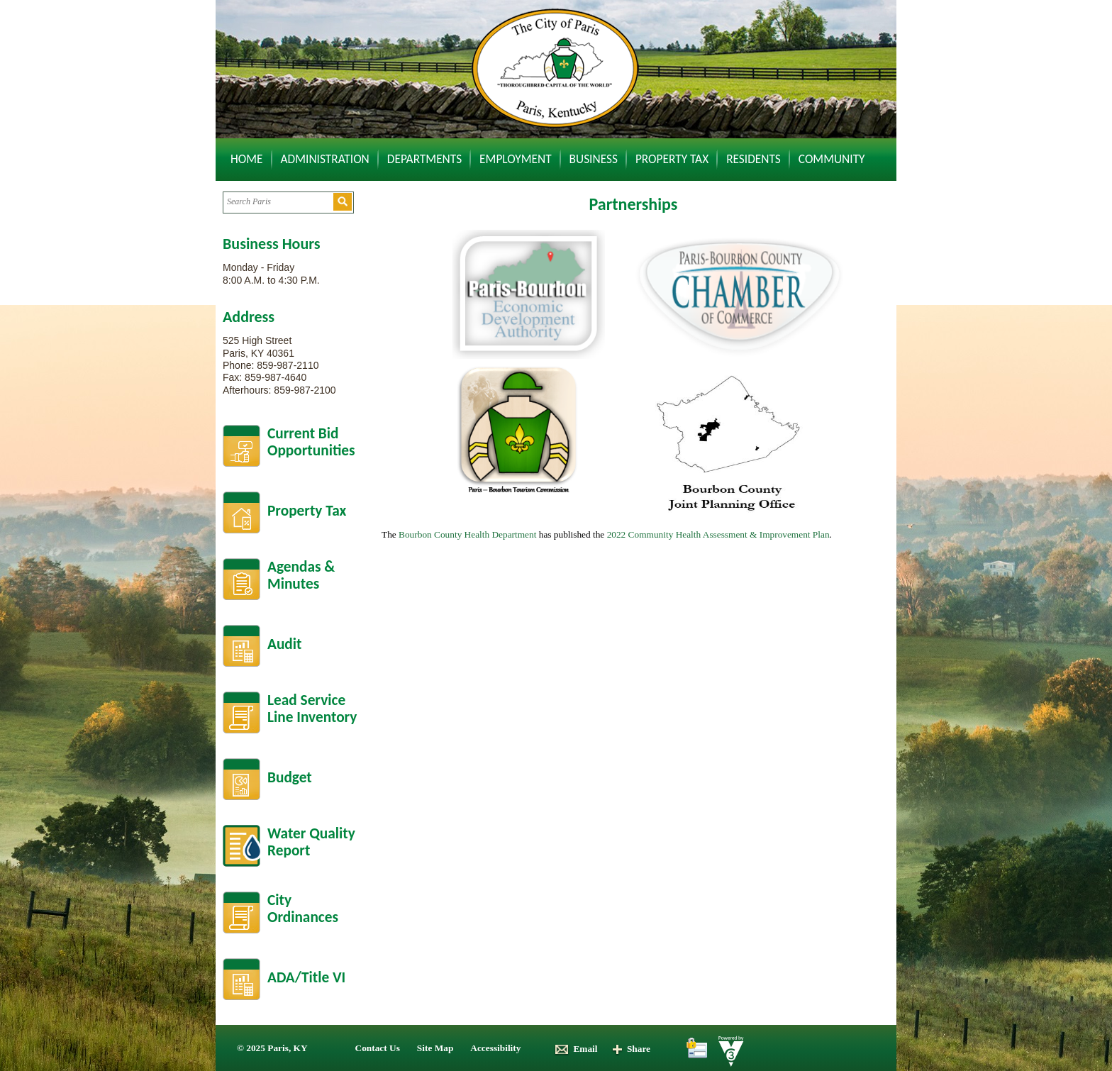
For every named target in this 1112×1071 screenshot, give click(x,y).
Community (832, 159)
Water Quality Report (311, 842)
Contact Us (377, 1048)
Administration (325, 159)
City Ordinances (302, 909)
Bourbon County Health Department (467, 534)
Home (246, 159)
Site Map (435, 1048)
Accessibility (495, 1048)
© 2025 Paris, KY (272, 1048)
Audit (284, 644)
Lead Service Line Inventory (312, 709)
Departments (424, 159)
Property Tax (671, 159)
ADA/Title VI (306, 977)
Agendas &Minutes (301, 575)
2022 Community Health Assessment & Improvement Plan (718, 534)
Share (630, 1048)
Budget (289, 777)
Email (575, 1048)
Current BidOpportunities (311, 442)
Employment (515, 159)
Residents (753, 159)
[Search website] (277, 202)
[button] (342, 202)
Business (593, 159)
